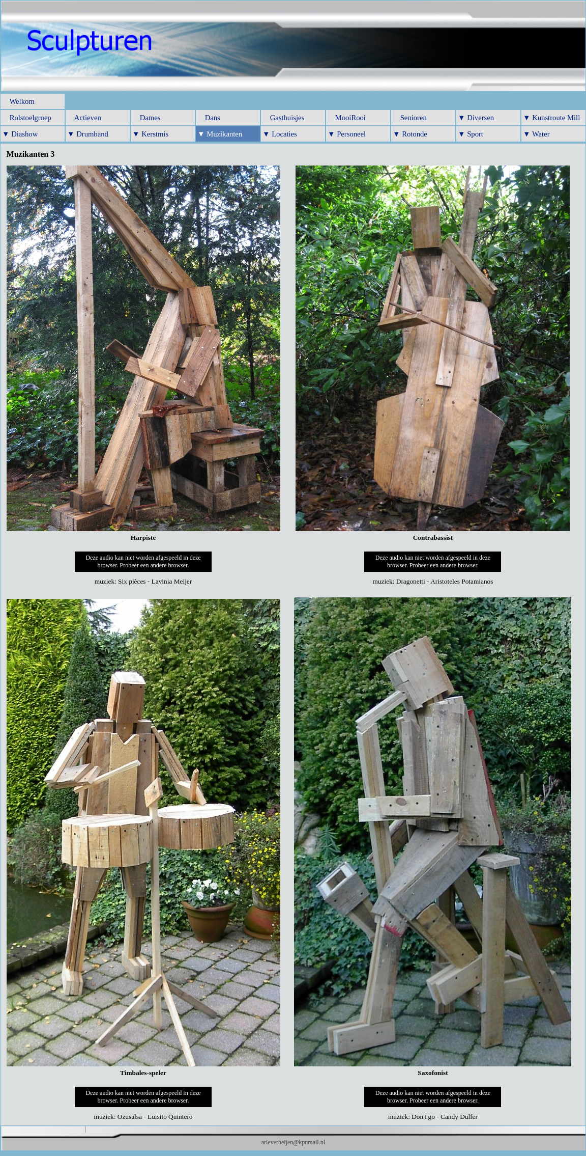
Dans (208, 118)
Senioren (410, 118)
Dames (146, 118)
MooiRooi (347, 118)
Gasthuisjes (283, 118)
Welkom (18, 101)
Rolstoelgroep (26, 118)
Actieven (84, 118)
